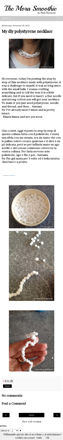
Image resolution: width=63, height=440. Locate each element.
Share (7, 386)
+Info (39, 437)
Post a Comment (14, 403)
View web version (31, 421)
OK (47, 437)
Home (31, 415)
